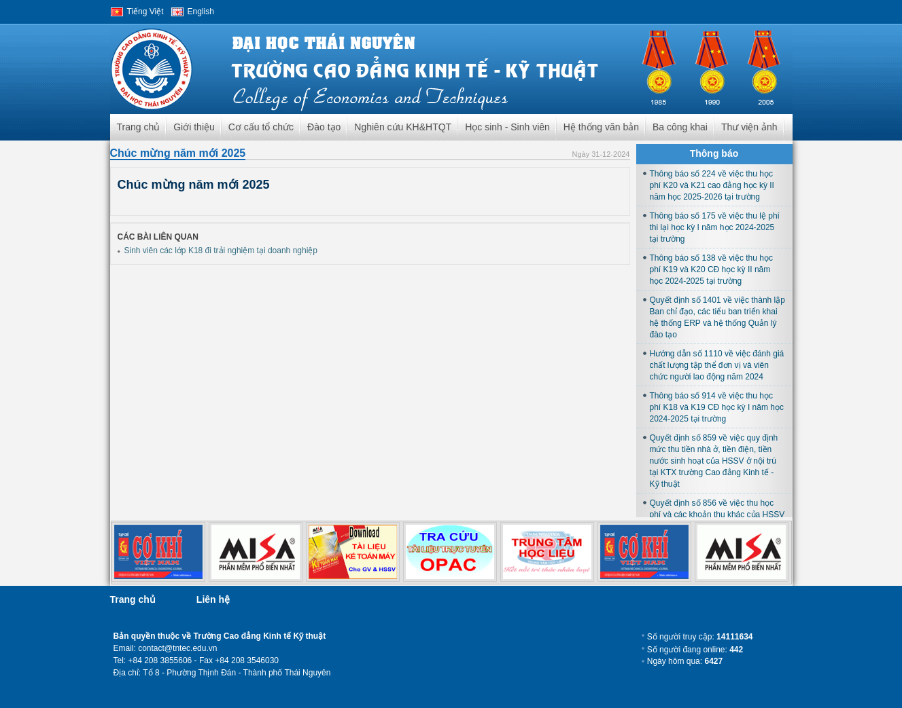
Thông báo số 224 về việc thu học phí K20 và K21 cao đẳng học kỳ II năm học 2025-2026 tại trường (712, 185)
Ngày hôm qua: (685, 661)
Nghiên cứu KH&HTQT (402, 127)
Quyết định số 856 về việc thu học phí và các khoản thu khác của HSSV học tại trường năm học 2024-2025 (717, 514)
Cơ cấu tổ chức (261, 127)
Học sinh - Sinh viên (507, 127)
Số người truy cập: (700, 636)
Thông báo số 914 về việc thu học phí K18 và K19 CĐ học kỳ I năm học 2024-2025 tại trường (717, 407)
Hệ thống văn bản (601, 127)
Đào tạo (324, 127)
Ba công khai (680, 127)
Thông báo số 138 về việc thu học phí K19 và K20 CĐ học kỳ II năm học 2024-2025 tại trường (711, 269)
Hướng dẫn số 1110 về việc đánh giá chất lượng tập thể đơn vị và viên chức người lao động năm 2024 (717, 365)
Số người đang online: (695, 649)
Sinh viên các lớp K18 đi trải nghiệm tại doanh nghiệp (221, 250)
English (201, 11)
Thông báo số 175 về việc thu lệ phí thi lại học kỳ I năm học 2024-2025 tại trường (715, 227)
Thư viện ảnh (749, 127)
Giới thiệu (194, 127)
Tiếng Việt (145, 11)
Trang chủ (138, 127)
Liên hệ (213, 599)
